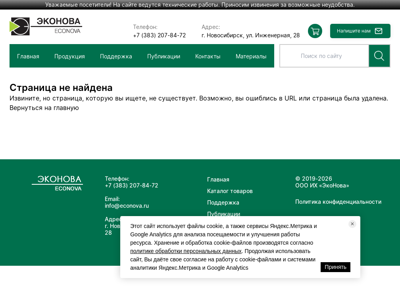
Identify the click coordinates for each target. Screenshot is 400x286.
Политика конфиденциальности (338, 201)
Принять (335, 267)
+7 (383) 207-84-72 (159, 35)
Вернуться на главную (44, 108)
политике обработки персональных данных (186, 251)
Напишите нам (354, 31)
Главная (28, 56)
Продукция (69, 56)
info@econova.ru (127, 205)
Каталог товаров (230, 190)
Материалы (251, 56)
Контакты (208, 56)
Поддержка (116, 56)
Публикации (163, 56)
